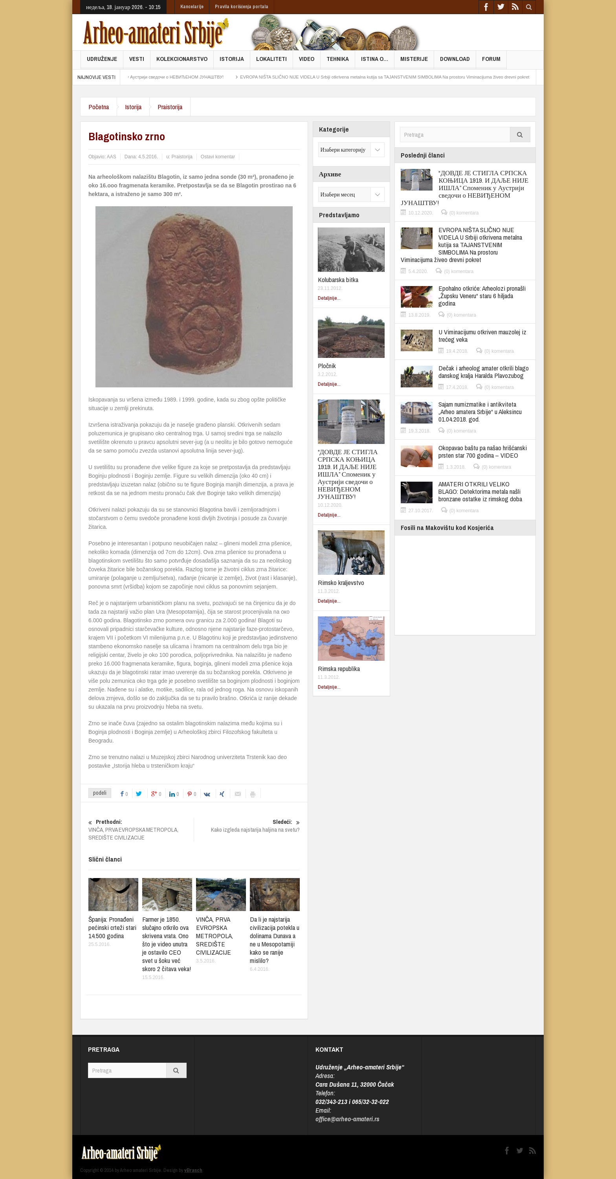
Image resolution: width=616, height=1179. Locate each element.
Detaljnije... (329, 298)
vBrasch (193, 1170)
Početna (98, 106)
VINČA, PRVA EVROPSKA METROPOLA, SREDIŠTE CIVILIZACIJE (141, 830)
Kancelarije (192, 7)
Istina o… (374, 62)
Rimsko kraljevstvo (341, 582)
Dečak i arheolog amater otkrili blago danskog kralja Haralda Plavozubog (483, 371)
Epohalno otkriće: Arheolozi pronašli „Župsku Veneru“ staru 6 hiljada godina (482, 295)
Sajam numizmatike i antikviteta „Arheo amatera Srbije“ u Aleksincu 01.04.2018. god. (480, 411)
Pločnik (327, 365)
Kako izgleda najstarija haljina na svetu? (247, 826)
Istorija (232, 62)
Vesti (136, 62)
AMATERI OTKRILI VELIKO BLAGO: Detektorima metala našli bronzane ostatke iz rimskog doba (480, 491)
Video (306, 62)
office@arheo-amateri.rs (347, 1118)
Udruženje (102, 62)
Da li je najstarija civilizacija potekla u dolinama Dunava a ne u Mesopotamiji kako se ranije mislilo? (274, 940)
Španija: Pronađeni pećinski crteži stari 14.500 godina (112, 927)
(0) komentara (464, 213)
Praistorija (170, 106)
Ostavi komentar (218, 157)
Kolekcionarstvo (181, 62)
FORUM (491, 62)
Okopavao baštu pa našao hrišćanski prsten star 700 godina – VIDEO (482, 451)
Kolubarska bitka (338, 279)
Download (455, 62)
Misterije (414, 62)
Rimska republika (339, 668)
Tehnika (338, 62)
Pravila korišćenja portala (241, 7)
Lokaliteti (271, 62)
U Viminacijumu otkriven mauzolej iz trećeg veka (482, 335)
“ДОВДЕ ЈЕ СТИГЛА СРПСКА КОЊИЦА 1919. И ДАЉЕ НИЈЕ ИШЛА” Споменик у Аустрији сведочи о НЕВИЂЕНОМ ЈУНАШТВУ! (348, 474)
